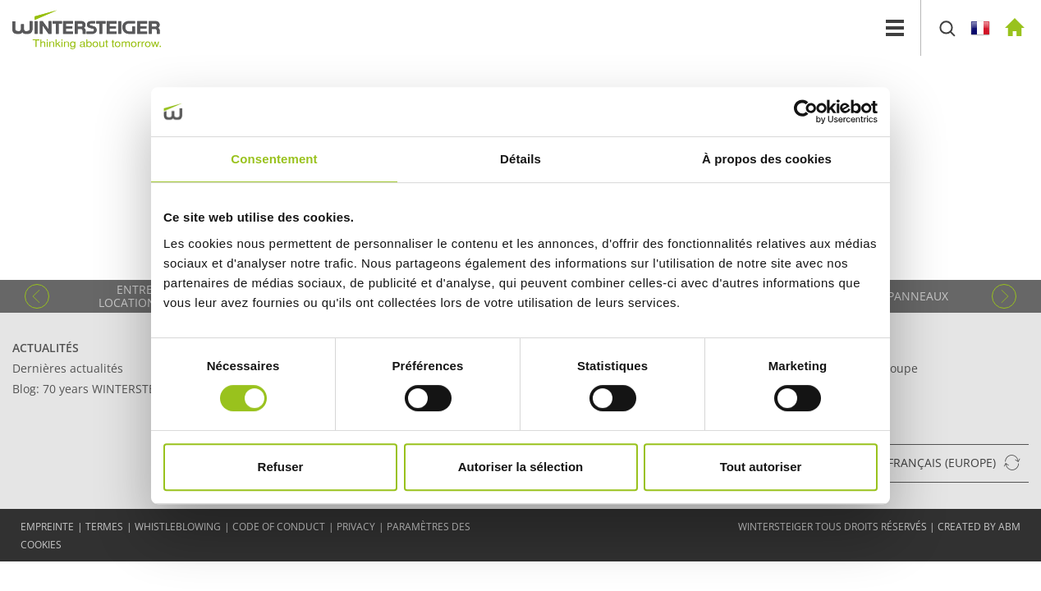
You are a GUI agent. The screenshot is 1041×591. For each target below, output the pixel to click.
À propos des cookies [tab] (767, 159)
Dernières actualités (67, 368)
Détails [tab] (520, 159)
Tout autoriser (761, 467)
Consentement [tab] (274, 159)
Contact (819, 347)
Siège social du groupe (855, 368)
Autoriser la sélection (521, 467)
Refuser (281, 467)
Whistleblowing (178, 527)
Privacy (356, 527)
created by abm (979, 527)
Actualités (45, 347)
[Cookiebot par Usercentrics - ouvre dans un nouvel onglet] (806, 111)
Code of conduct (278, 527)
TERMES (104, 527)
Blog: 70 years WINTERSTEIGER (96, 388)
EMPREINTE (47, 527)
